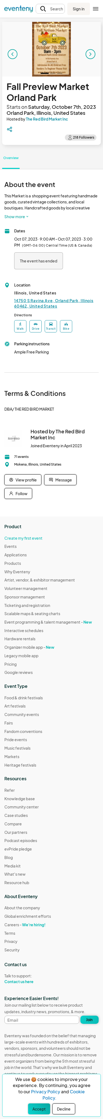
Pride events (15, 739)
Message (60, 479)
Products (12, 563)
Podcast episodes (20, 840)
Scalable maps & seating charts (32, 613)
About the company (22, 907)
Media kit (12, 865)
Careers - (25, 924)
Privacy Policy (45, 1091)
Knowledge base (19, 798)
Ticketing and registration (27, 605)
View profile (23, 479)
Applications (15, 554)
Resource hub (16, 882)
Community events (21, 714)
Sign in (78, 8)
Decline (64, 1108)
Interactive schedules (23, 630)
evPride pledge (18, 848)
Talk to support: (27, 978)
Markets (11, 756)
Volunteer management (25, 588)
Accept (39, 1108)
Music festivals (17, 748)
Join (89, 1020)
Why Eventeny (17, 571)
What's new (15, 874)
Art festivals (15, 705)
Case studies (16, 815)
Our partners (15, 832)
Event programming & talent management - (48, 622)
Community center (21, 806)
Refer (9, 790)
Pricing (10, 664)
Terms (9, 933)
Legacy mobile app (21, 655)
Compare (13, 823)
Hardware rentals (19, 638)
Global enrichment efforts (27, 916)
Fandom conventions (23, 731)
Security (12, 949)
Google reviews (18, 672)
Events (10, 546)
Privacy (10, 941)
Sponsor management (24, 596)
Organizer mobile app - (29, 647)
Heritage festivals (20, 764)
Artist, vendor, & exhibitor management (39, 579)
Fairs (8, 722)
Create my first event (23, 538)
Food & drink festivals (23, 697)
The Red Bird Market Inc (47, 118)
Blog (8, 857)
